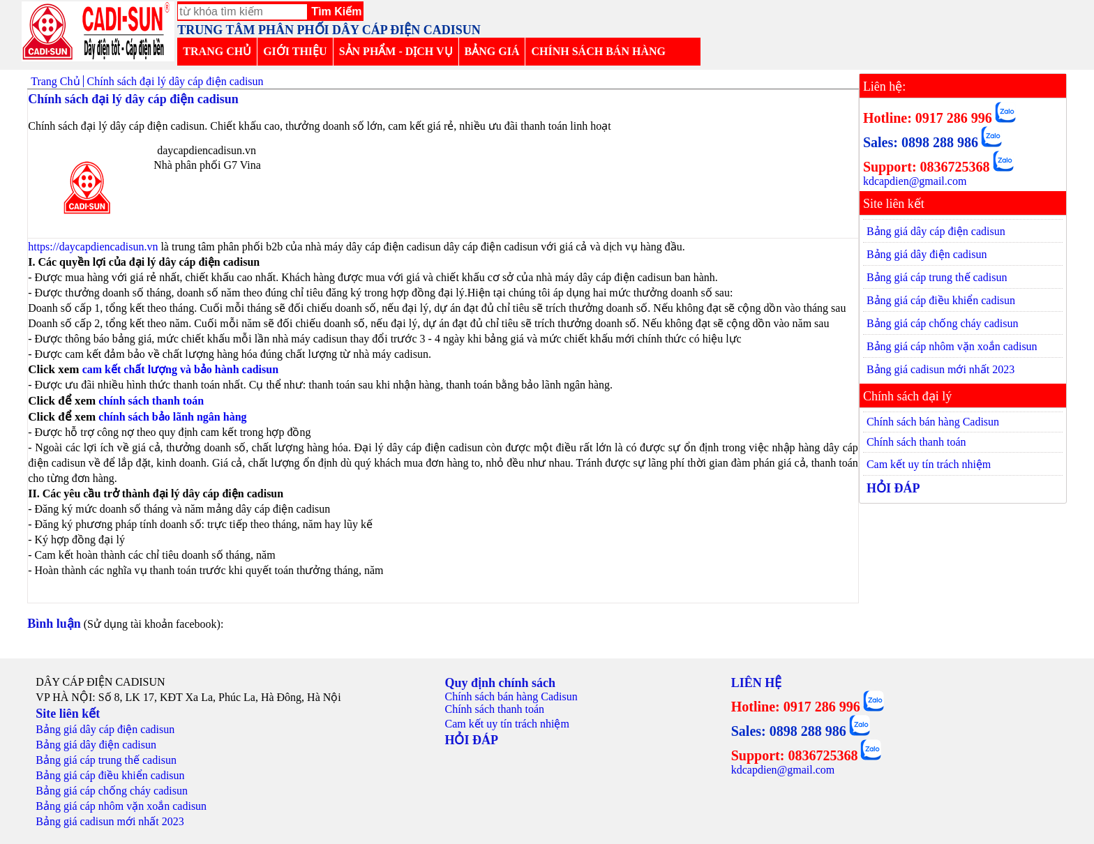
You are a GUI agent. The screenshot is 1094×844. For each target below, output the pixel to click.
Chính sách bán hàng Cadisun (933, 422)
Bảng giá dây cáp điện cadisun (936, 231)
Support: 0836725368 (926, 166)
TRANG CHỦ (217, 51)
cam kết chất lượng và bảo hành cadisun (180, 369)
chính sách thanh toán (152, 401)
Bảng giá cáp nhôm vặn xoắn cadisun (952, 346)
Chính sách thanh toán (916, 442)
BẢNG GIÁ (492, 51)
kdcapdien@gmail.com (914, 181)
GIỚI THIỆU (295, 51)
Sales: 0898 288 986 (920, 142)
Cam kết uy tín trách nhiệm (929, 464)
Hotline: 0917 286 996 (927, 118)
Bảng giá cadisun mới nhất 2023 (940, 369)
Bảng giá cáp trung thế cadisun (937, 277)
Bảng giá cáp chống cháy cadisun (943, 323)
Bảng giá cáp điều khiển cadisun (941, 300)
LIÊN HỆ (756, 683)
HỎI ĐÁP (893, 488)
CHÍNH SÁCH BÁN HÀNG (598, 51)
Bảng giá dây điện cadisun (927, 254)
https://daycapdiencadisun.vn (93, 247)
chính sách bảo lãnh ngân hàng (172, 417)
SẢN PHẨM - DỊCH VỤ (396, 51)
